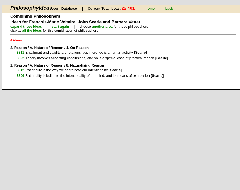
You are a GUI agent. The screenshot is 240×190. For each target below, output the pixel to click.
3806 (20, 76)
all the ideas (32, 30)
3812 (20, 70)
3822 (20, 58)
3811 (20, 52)
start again (60, 26)
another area (102, 26)
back (169, 9)
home (150, 9)
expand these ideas (26, 26)
